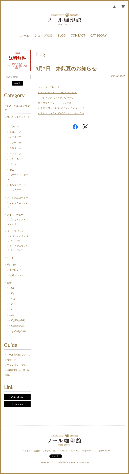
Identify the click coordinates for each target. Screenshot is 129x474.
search (17, 83)
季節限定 (11, 265)
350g (11, 315)
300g (11, 309)
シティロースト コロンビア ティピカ (57, 92)
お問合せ (11, 360)
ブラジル (14, 126)
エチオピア (15, 137)
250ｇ (12, 304)
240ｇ (12, 298)
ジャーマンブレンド (48, 87)
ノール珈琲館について (18, 354)
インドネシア (16, 159)
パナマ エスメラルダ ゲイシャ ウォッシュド (61, 108)
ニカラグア (15, 190)
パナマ (12, 164)
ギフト (10, 257)
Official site (17, 397)
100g (11, 288)
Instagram (17, 403)
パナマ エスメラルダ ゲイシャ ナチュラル (61, 113)
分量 (9, 283)
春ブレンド (15, 270)
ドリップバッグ (15, 231)
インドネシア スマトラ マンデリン (56, 97)
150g (11, 293)
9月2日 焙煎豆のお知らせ (66, 68)
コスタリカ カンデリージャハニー (56, 103)
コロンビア (15, 132)
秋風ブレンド (16, 275)
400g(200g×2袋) (17, 320)
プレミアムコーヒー (17, 198)
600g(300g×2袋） (18, 325)
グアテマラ (15, 142)
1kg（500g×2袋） (18, 331)
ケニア (12, 170)
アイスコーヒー (15, 214)
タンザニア (15, 153)
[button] (99, 35)
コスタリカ (15, 148)
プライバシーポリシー (18, 365)
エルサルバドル (17, 185)
